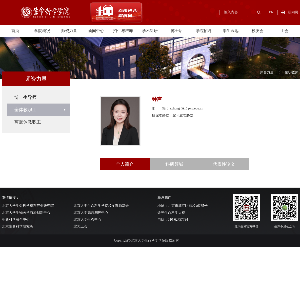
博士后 (177, 31)
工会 (284, 31)
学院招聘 (204, 31)
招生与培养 (123, 31)
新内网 (293, 12)
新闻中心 (96, 31)
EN (271, 12)
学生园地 (231, 31)
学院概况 (42, 31)
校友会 (257, 31)
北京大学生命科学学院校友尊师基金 (101, 206)
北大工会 (80, 226)
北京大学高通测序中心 (91, 212)
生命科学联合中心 (16, 219)
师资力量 (69, 31)
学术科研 (150, 31)
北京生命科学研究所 (17, 226)
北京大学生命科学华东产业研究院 (28, 206)
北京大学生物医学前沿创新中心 (26, 212)
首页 (15, 31)
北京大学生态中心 (87, 219)
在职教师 (291, 72)
